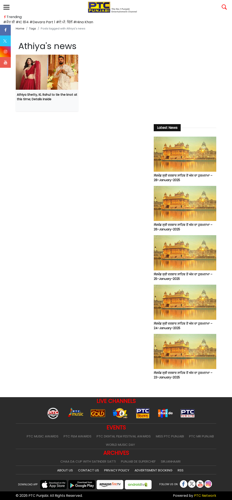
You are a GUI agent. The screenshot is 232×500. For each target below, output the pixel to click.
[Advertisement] (185, 87)
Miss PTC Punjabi (170, 436)
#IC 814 (22, 22)
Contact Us (88, 470)
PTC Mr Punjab (201, 436)
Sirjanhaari (170, 461)
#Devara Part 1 (42, 22)
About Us (65, 470)
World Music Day (120, 444)
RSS (180, 470)
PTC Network (205, 495)
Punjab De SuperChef (138, 461)
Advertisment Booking (153, 470)
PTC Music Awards (42, 436)
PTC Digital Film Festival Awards (124, 436)
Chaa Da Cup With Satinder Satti (88, 461)
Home (20, 28)
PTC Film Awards (77, 436)
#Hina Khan (83, 22)
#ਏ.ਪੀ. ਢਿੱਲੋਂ (64, 22)
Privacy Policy (116, 470)
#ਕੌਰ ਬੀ (9, 22)
